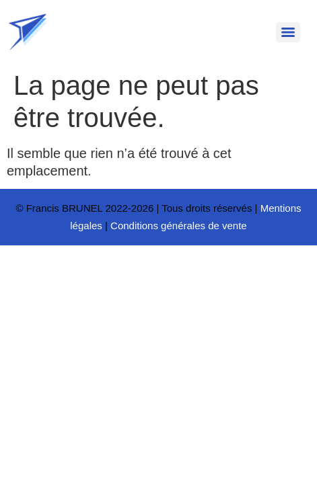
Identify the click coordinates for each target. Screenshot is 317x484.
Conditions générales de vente (178, 225)
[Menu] (288, 32)
